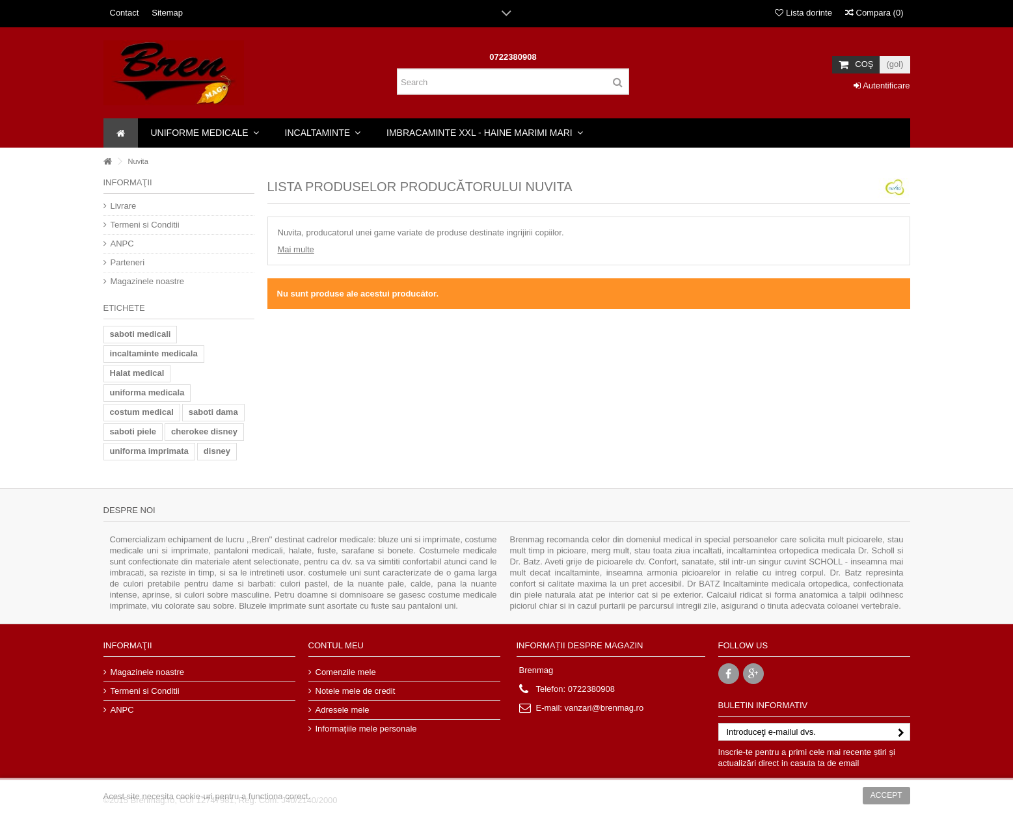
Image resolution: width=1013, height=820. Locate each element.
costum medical (142, 412)
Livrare (124, 206)
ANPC (122, 243)
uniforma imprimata (149, 451)
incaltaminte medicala (154, 353)
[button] (205, 133)
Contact (124, 13)
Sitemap (167, 13)
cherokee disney (204, 431)
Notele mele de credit (356, 691)
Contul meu (336, 645)
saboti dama (213, 412)
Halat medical (137, 373)
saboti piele (133, 431)
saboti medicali (140, 334)
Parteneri (128, 262)
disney (217, 451)
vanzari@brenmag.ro (604, 708)
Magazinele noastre (147, 281)
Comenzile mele (346, 672)
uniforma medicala (147, 392)
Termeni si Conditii (145, 225)
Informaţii (127, 182)
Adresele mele (343, 710)
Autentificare (882, 85)
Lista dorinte (803, 13)
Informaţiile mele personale (366, 729)
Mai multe (296, 249)
